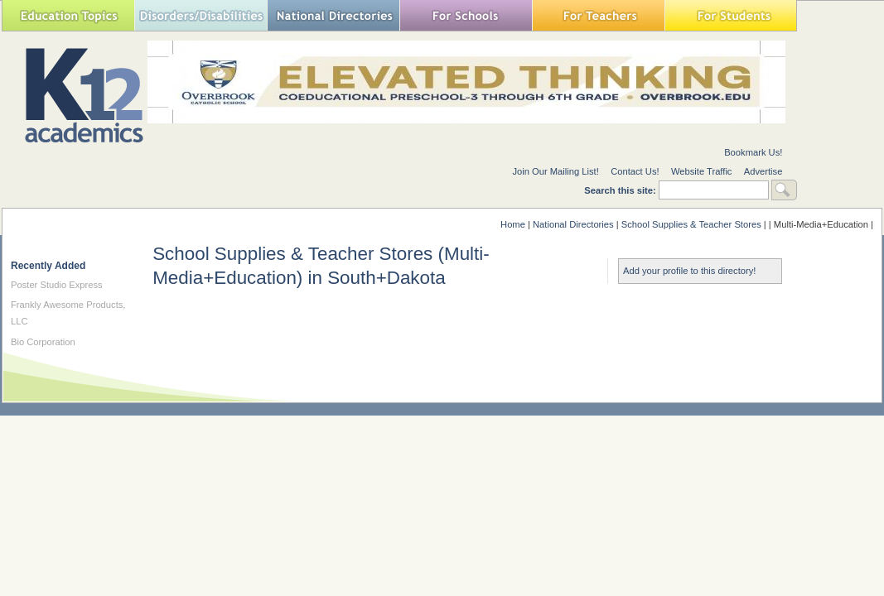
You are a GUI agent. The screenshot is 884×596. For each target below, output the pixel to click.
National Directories (333, 15)
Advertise (763, 171)
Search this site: (621, 190)
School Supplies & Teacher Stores (691, 224)
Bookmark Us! (753, 152)
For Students (730, 15)
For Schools (465, 15)
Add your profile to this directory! (689, 271)
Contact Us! (635, 171)
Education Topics (68, 15)
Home (512, 224)
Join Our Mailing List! (555, 171)
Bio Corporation (43, 342)
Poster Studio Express (57, 285)
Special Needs (200, 15)
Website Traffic (701, 171)
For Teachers (598, 15)
